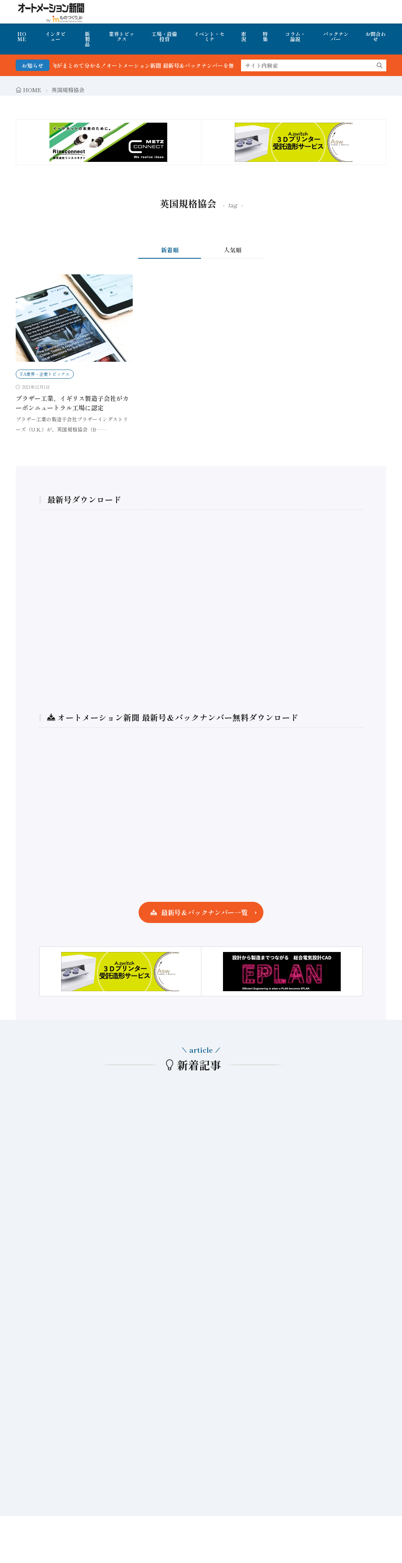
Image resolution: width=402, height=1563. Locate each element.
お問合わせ (375, 36)
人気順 (232, 250)
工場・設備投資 (164, 36)
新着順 (170, 250)
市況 (243, 36)
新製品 (87, 39)
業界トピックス (121, 36)
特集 (265, 36)
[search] (379, 65)
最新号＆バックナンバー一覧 (204, 912)
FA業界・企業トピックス (44, 374)
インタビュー (55, 36)
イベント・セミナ (209, 36)
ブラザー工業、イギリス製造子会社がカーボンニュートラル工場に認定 (72, 402)
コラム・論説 (295, 36)
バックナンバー (336, 36)
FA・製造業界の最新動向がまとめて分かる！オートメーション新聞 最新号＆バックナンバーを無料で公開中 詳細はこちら (153, 65)
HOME (21, 36)
